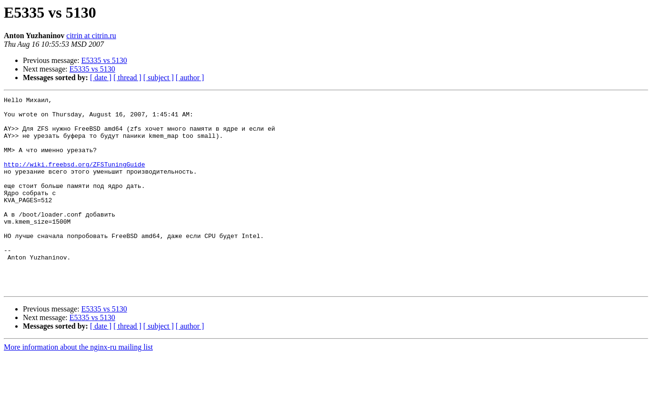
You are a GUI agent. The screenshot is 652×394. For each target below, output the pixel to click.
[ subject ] (158, 77)
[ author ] (190, 77)
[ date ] (100, 77)
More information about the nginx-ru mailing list (78, 386)
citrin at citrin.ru (91, 35)
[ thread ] (127, 77)
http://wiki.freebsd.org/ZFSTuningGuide (74, 178)
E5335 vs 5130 (104, 60)
